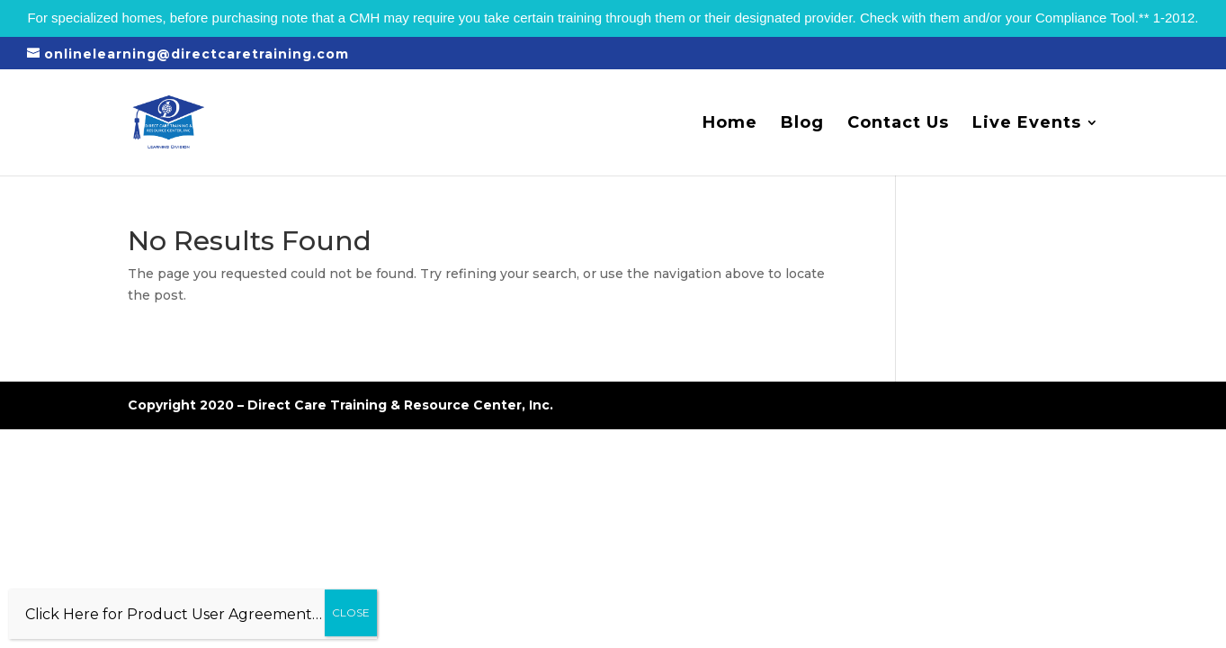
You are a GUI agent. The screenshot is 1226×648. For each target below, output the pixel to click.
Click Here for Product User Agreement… (173, 614)
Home (729, 124)
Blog (802, 124)
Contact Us (898, 124)
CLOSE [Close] (351, 612)
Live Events (1026, 124)
